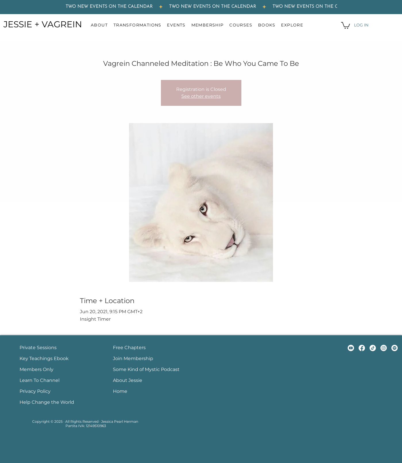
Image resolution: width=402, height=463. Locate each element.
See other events (201, 96)
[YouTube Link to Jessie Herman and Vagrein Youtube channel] (351, 348)
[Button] (50, 348)
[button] (102, 25)
